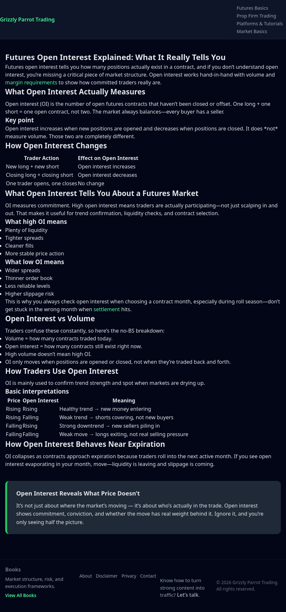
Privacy (129, 576)
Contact (148, 576)
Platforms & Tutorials (260, 23)
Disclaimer (107, 576)
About (85, 576)
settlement (107, 309)
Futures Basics (252, 8)
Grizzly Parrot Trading (27, 19)
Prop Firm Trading (256, 16)
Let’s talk (188, 595)
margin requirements (31, 82)
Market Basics (252, 31)
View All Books (20, 595)
